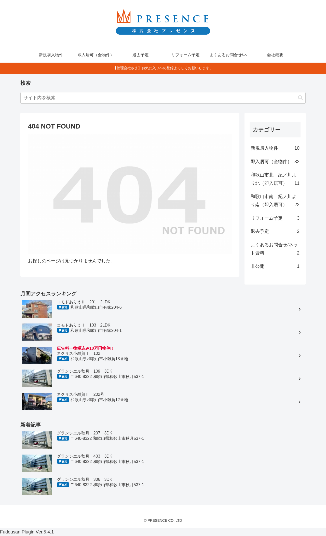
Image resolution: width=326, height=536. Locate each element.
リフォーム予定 (275, 218)
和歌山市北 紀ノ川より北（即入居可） (275, 179)
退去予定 (275, 231)
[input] (163, 98)
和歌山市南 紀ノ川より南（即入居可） (275, 201)
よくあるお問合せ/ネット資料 (275, 249)
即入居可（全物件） (275, 162)
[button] (300, 98)
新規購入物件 (275, 148)
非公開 (275, 266)
